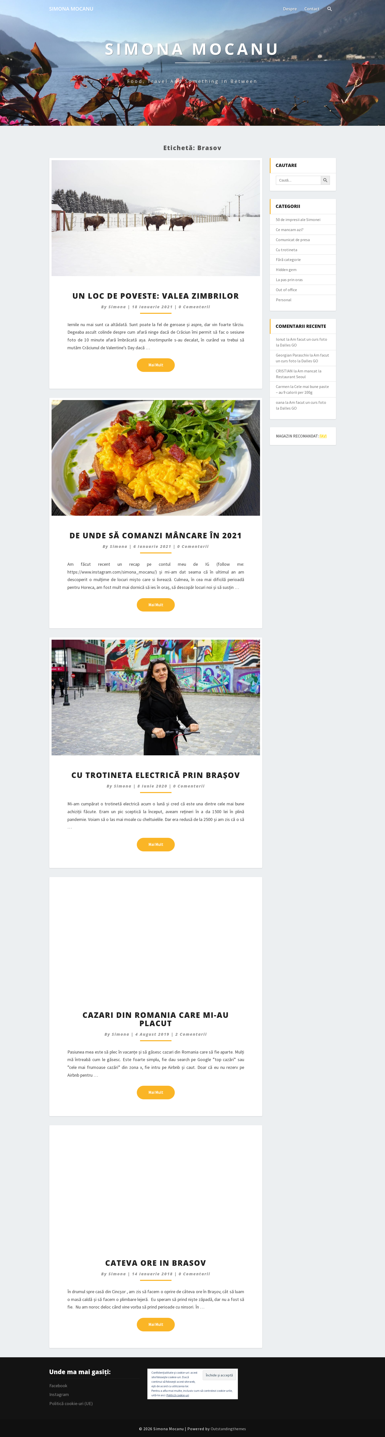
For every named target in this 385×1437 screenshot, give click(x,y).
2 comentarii (191, 1034)
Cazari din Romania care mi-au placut (155, 1019)
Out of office (286, 289)
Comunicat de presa (293, 239)
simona (117, 307)
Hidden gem (286, 269)
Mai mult (161, 364)
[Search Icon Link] (329, 9)
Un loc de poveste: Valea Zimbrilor (155, 296)
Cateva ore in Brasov (155, 1263)
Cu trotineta (286, 249)
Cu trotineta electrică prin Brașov (155, 775)
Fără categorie (288, 259)
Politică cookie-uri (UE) (71, 1403)
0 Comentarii (194, 307)
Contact (312, 9)
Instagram (59, 1394)
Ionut (280, 339)
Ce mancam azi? (290, 229)
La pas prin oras (289, 279)
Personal (283, 299)
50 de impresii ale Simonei (298, 219)
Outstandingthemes (228, 1428)
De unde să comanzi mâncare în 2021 (155, 535)
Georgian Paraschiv (292, 355)
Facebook (58, 1385)
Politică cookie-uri (177, 1395)
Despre (290, 9)
